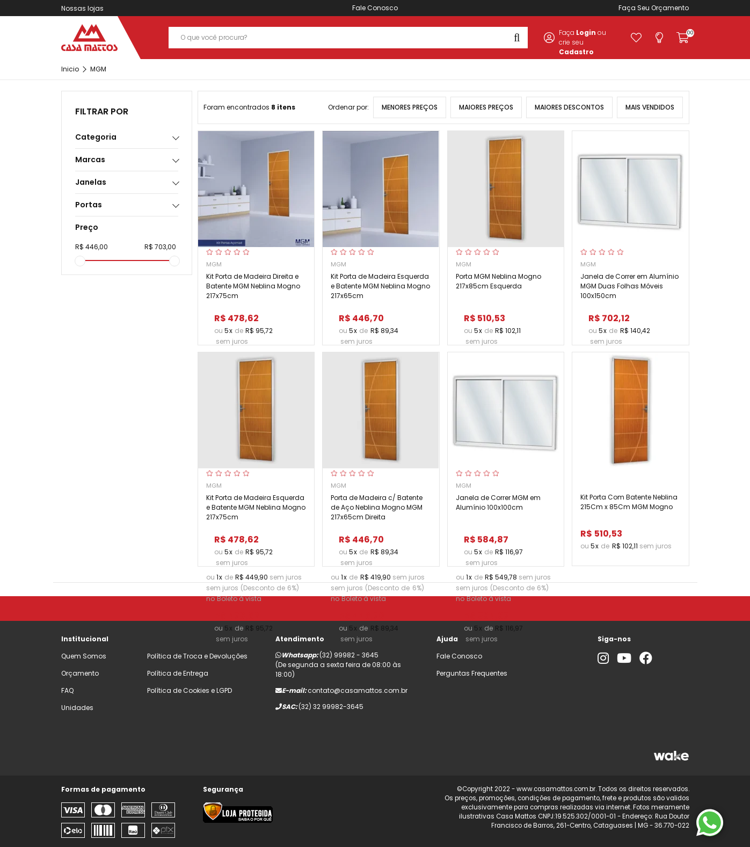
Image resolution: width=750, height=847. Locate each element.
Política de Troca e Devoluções (197, 656)
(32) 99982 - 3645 (348, 655)
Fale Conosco (375, 7)
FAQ (67, 690)
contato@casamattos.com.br (357, 690)
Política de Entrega (177, 673)
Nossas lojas (82, 8)
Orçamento (670, 7)
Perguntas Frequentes (471, 673)
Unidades (77, 707)
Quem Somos (83, 656)
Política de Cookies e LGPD (189, 690)
